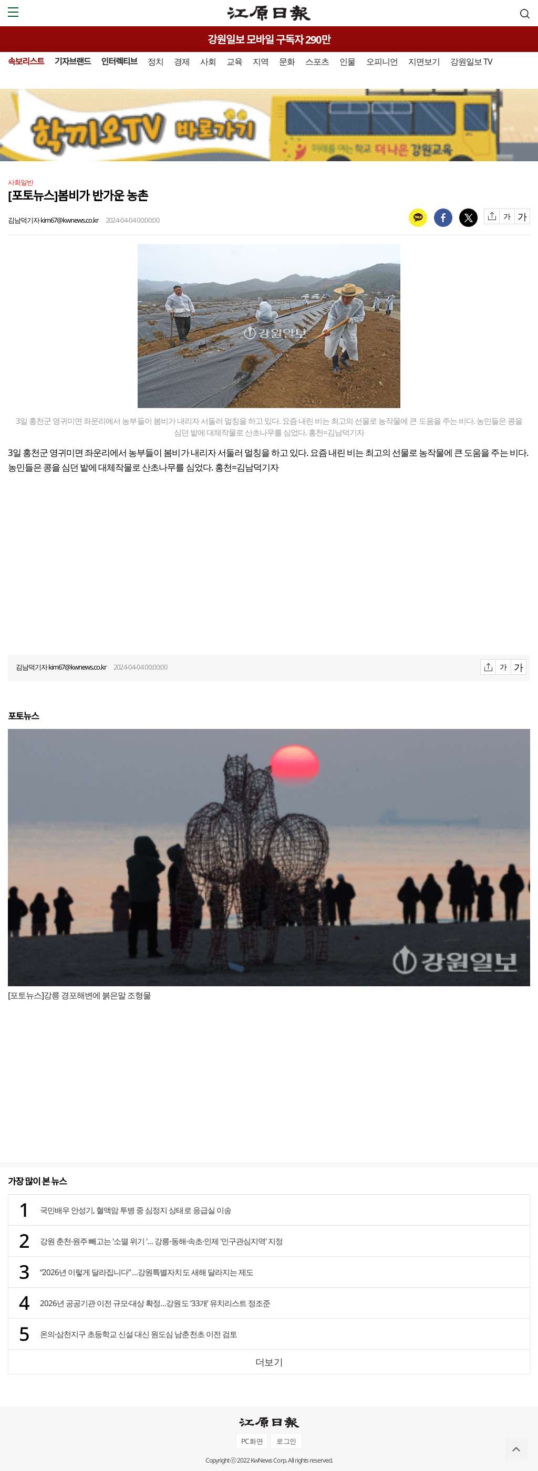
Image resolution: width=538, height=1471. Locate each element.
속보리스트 (26, 61)
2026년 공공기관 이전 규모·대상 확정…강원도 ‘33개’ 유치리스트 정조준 (155, 1303)
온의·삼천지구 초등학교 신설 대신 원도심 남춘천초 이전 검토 (138, 1334)
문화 (287, 61)
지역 (260, 61)
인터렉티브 (119, 61)
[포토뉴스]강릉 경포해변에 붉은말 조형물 (79, 995)
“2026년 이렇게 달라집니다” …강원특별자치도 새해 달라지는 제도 (146, 1272)
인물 (347, 61)
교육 (234, 61)
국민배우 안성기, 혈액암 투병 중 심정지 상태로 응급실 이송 (135, 1210)
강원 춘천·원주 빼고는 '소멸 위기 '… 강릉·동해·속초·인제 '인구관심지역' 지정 (161, 1241)
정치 (155, 61)
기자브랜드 (73, 61)
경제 (182, 61)
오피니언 (382, 61)
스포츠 (317, 61)
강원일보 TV (471, 61)
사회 (208, 61)
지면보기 (424, 61)
